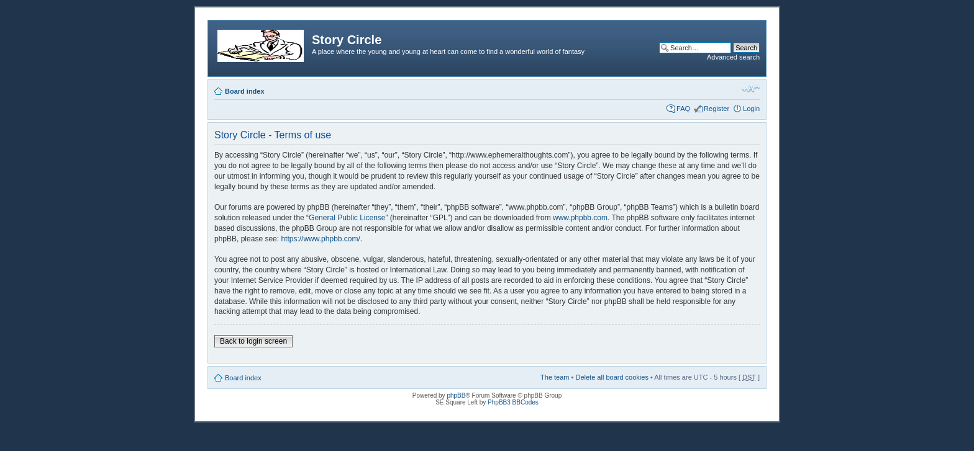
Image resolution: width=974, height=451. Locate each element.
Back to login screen (253, 341)
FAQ (683, 108)
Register (716, 108)
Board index (245, 91)
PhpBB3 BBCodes (513, 402)
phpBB (456, 395)
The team (554, 377)
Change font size (751, 88)
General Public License (347, 217)
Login (751, 108)
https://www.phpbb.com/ (320, 238)
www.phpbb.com (580, 217)
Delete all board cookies (611, 377)
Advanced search (733, 57)
